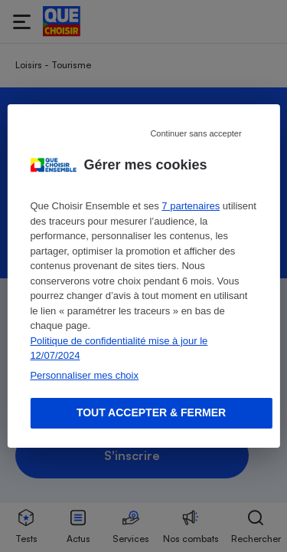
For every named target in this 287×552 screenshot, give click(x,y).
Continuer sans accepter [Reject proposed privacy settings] (195, 133)
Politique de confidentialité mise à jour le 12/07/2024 (118, 348)
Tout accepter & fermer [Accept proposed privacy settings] (151, 412)
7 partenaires (190, 206)
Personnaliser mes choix (84, 375)
